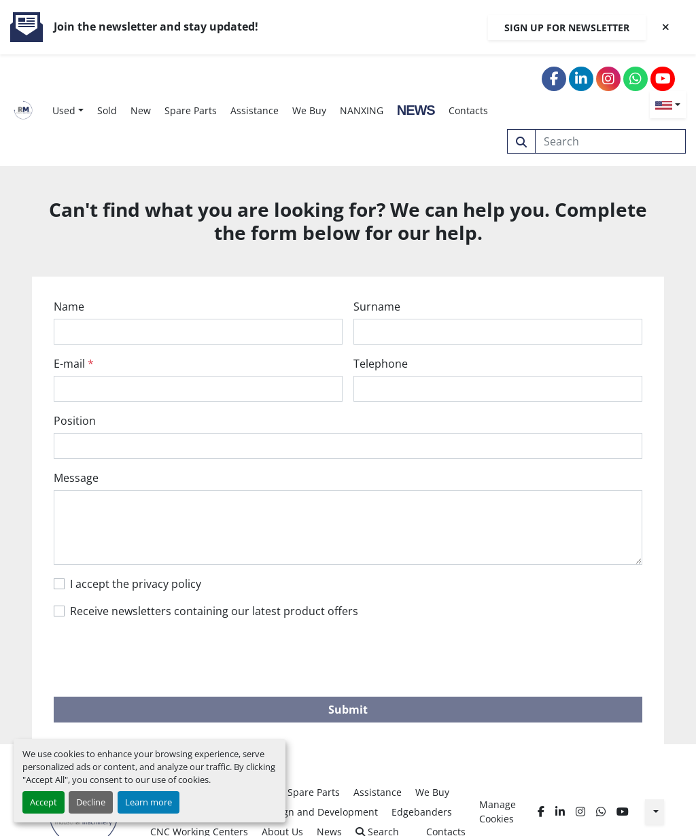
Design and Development (320, 811)
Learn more (148, 802)
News (416, 110)
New (140, 110)
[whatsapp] (635, 79)
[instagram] (608, 79)
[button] (68, 110)
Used (63, 110)
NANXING (361, 110)
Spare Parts (190, 110)
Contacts (468, 110)
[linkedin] (581, 79)
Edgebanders (422, 811)
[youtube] (662, 79)
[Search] (611, 141)
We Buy (309, 110)
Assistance (254, 110)
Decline (90, 802)
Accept (43, 802)
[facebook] (554, 79)
